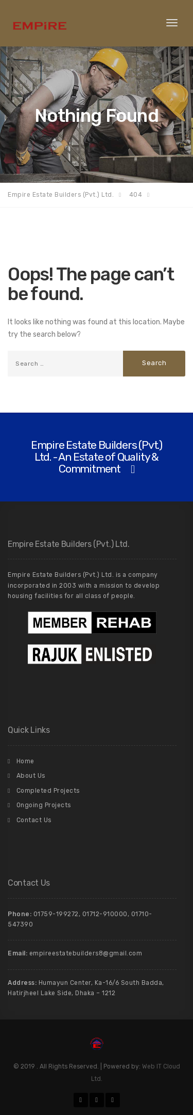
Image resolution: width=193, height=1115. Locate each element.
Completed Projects (48, 790)
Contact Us (33, 820)
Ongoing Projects (43, 805)
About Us (30, 775)
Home (25, 761)
